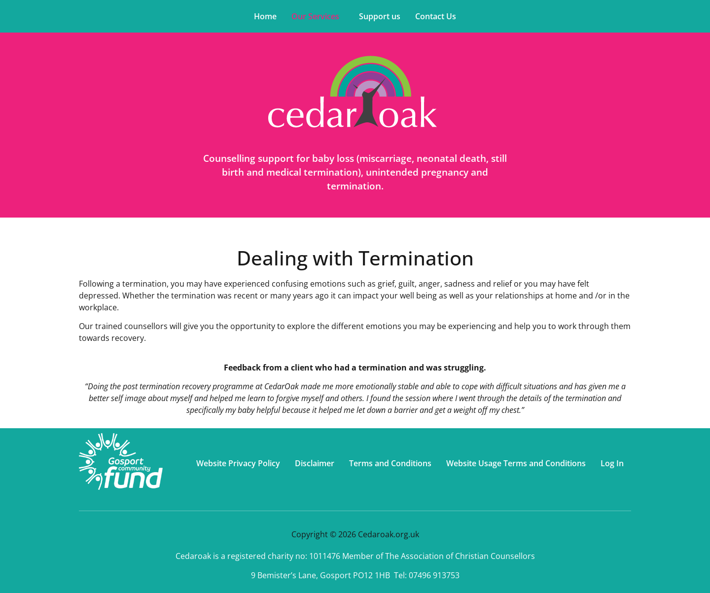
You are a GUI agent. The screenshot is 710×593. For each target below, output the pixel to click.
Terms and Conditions (390, 463)
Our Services (315, 16)
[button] (318, 16)
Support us (379, 16)
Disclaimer (314, 463)
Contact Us (435, 16)
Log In (612, 463)
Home (265, 16)
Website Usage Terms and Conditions (516, 463)
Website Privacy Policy (238, 463)
